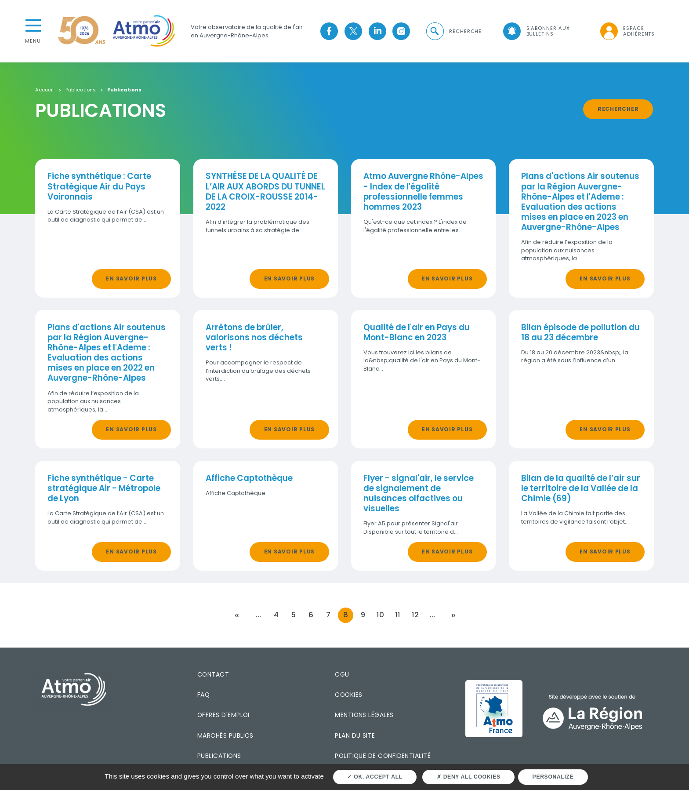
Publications (80, 90)
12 (415, 615)
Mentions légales (364, 714)
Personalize (553, 777)
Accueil (44, 90)
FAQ (203, 694)
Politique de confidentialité (383, 755)
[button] (453, 31)
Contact (213, 674)
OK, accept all (374, 777)
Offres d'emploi (223, 714)
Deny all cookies (468, 777)
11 (397, 615)
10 (380, 615)
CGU (342, 674)
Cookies (348, 694)
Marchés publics (225, 735)
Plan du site (355, 735)
